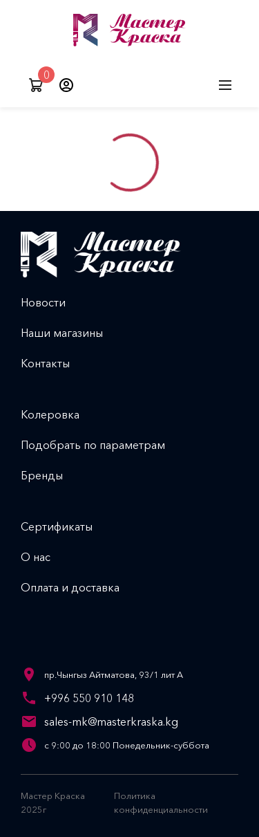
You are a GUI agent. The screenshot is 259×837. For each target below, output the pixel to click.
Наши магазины (73, 333)
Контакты (56, 363)
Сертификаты (68, 526)
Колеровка (61, 414)
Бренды (53, 475)
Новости (54, 302)
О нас (47, 557)
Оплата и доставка (81, 587)
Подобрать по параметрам (104, 445)
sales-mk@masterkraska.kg (111, 721)
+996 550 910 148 (89, 698)
